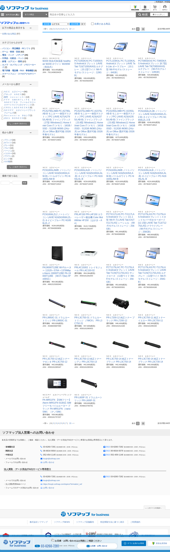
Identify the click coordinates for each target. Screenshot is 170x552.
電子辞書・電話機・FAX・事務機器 (19, 70)
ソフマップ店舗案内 (85, 522)
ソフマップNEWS (62, 522)
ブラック (9, 140)
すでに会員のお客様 (135, 543)
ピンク (8, 159)
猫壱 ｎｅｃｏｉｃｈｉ (16, 97)
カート (155, 9)
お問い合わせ (48, 462)
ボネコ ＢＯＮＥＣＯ (15, 118)
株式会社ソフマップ (39, 522)
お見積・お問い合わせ (97, 546)
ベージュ (9, 151)
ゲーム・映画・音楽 (13, 52)
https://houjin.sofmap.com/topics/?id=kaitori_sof (62, 484)
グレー (8, 145)
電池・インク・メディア (15, 55)
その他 (8, 161)
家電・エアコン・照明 (14, 61)
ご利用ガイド (145, 9)
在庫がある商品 (11, 34)
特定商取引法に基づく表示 (112, 522)
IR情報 (167, 2)
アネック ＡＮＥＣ (14, 94)
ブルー (8, 148)
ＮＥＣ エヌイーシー (15, 91)
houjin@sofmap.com (51, 459)
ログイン (164, 9)
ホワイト (9, 142)
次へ (71, 29)
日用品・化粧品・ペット (15, 58)
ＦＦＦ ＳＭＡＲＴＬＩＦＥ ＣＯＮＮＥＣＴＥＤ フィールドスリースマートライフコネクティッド (20, 102)
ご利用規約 (159, 2)
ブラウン (9, 156)
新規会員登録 (135, 9)
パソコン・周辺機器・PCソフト (18, 48)
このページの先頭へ (154, 508)
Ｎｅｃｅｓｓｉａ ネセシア (18, 115)
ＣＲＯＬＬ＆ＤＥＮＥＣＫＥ (18, 107)
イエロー (9, 153)
